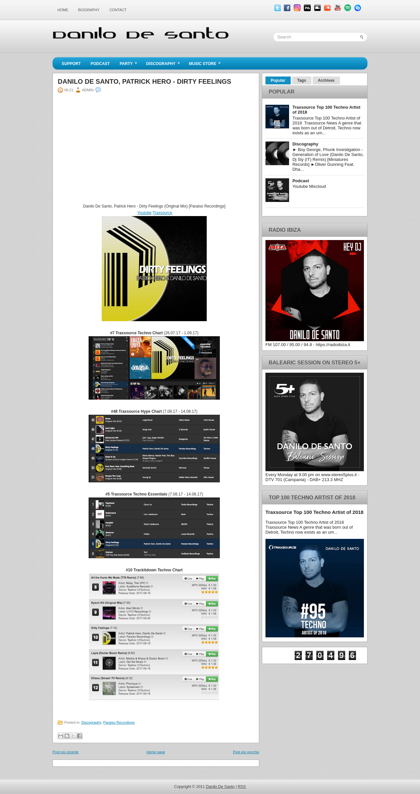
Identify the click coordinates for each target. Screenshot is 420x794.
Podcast (100, 63)
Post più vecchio (246, 752)
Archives (326, 80)
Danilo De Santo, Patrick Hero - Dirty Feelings (144, 81)
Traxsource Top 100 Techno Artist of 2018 (314, 512)
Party (130, 61)
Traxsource (162, 212)
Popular (278, 80)
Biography (88, 10)
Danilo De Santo (220, 786)
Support (71, 63)
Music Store (207, 61)
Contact (117, 10)
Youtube (144, 212)
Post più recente (65, 752)
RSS (242, 786)
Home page (155, 752)
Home (62, 10)
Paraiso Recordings (119, 722)
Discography (165, 61)
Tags (301, 80)
